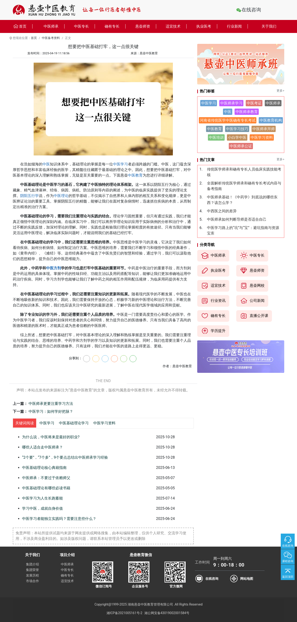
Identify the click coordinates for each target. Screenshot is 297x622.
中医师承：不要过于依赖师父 (46, 478)
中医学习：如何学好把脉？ (51, 411)
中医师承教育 (247, 112)
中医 (46, 164)
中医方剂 (53, 268)
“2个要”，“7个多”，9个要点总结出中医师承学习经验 (65, 457)
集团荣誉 (32, 570)
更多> (280, 90)
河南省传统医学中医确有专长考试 (227, 120)
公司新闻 (252, 301)
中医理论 (61, 195)
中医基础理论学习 (74, 423)
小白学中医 (237, 137)
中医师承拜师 (263, 129)
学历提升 (213, 331)
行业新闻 (237, 26)
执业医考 (206, 26)
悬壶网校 (252, 286)
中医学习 (120, 164)
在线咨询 (251, 10)
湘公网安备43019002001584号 (166, 613)
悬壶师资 (145, 26)
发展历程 (32, 575)
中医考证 (254, 103)
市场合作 (32, 581)
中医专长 (84, 26)
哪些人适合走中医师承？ (42, 447)
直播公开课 (254, 316)
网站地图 (246, 578)
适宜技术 (176, 26)
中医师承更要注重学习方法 (51, 403)
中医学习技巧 (237, 129)
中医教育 (135, 175)
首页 (22, 26)
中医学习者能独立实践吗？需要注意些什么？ (59, 518)
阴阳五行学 (29, 195)
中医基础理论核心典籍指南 (44, 467)
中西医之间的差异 (222, 211)
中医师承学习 (231, 103)
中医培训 (216, 137)
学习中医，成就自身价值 (42, 508)
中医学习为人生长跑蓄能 (42, 498)
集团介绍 (32, 564)
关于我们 (268, 26)
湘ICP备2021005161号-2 (124, 613)
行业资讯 (213, 301)
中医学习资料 (104, 423)
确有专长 (115, 26)
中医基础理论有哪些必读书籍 (46, 488)
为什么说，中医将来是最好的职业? (51, 437)
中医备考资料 (51, 38)
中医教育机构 (271, 120)
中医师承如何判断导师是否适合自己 (236, 219)
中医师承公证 (241, 146)
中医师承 (54, 26)
